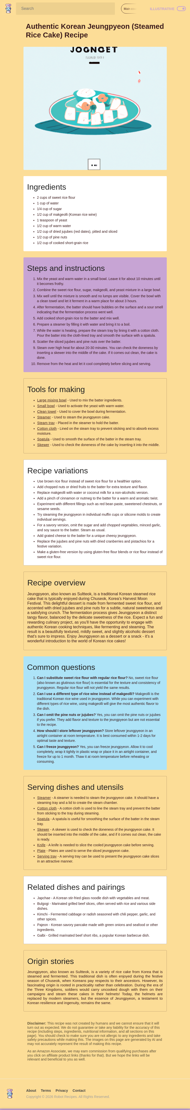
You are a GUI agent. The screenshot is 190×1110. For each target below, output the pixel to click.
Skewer (43, 445)
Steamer (44, 417)
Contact (79, 1091)
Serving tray (47, 856)
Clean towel (46, 412)
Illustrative (162, 9)
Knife (41, 845)
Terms (46, 1091)
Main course (132, 9)
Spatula (43, 439)
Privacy (62, 1091)
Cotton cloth (47, 429)
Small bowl (46, 406)
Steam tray (46, 423)
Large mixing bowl (52, 400)
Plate (41, 851)
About (31, 1091)
